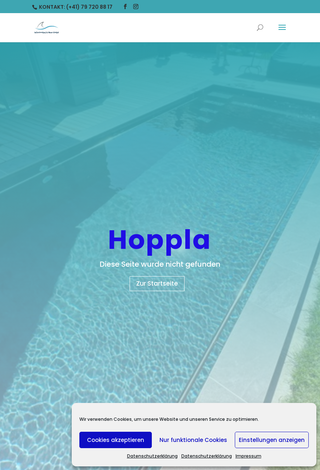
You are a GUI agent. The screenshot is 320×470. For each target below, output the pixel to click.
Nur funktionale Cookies (193, 440)
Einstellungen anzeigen (272, 440)
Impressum (248, 456)
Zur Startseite (157, 283)
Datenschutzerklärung (152, 456)
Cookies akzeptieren (115, 440)
